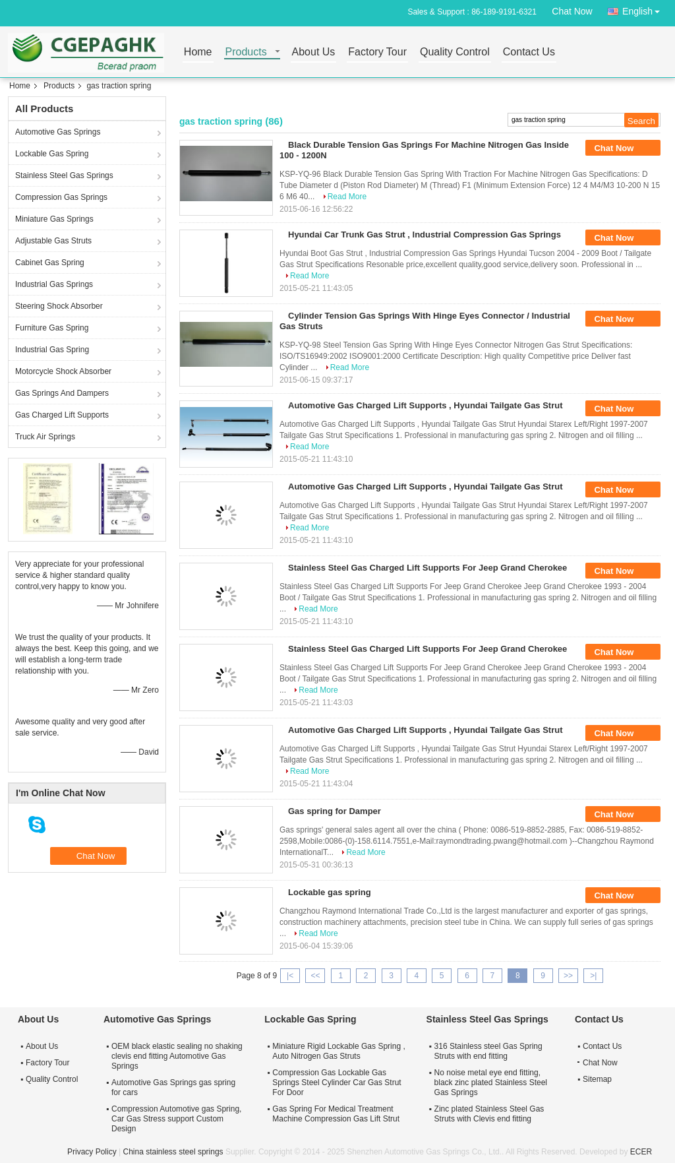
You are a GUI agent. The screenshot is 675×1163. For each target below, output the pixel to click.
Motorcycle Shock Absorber (63, 371)
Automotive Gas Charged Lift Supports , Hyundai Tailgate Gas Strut (425, 405)
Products (246, 52)
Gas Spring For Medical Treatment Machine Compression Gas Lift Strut (335, 1113)
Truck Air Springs (45, 436)
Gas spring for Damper (334, 811)
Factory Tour (377, 52)
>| (593, 975)
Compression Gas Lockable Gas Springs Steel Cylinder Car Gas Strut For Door (336, 1082)
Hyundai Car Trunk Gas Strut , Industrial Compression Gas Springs (424, 234)
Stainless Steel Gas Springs (64, 175)
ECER (641, 1151)
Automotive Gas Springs (57, 132)
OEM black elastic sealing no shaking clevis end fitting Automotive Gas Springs (177, 1056)
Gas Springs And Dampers (62, 393)
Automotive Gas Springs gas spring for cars (173, 1087)
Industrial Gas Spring (52, 349)
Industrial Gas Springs (54, 284)
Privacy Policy (92, 1151)
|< (290, 975)
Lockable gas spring (329, 892)
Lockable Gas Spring (51, 153)
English (644, 8)
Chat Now (572, 11)
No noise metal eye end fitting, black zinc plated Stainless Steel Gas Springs (490, 1082)
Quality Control (455, 52)
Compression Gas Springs (61, 197)
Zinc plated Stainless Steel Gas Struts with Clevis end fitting (489, 1113)
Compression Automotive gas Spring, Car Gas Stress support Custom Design (176, 1118)
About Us (314, 52)
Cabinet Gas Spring (49, 262)
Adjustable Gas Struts (53, 240)
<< (315, 975)
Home (198, 52)
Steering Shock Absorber (59, 306)
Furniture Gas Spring (51, 327)
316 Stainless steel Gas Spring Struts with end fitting (488, 1051)
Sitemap (597, 1079)
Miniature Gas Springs (54, 219)
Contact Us (529, 52)
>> (568, 975)
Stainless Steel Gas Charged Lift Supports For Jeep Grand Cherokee (427, 568)
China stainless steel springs (173, 1151)
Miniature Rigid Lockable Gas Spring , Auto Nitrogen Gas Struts (338, 1051)
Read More (347, 196)
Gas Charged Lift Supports (62, 415)
